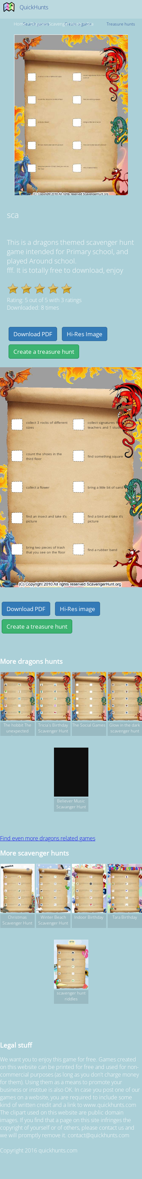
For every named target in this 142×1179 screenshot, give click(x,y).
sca (90, 24)
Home (20, 24)
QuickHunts (34, 7)
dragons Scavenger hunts (56, 24)
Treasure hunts (121, 24)
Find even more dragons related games (47, 838)
